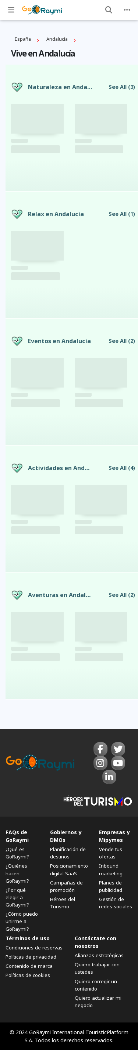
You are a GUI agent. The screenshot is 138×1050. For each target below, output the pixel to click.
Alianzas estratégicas (99, 955)
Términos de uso (28, 938)
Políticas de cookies (28, 975)
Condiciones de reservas (34, 947)
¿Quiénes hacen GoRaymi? (17, 873)
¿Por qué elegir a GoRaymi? (17, 897)
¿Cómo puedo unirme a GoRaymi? (22, 921)
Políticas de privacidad (31, 956)
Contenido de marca (29, 966)
